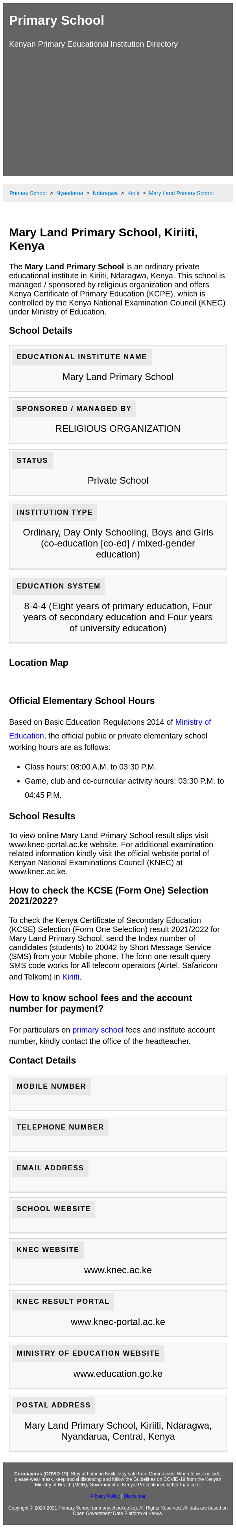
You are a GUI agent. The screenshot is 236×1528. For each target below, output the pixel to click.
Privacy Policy (105, 1496)
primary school (98, 1029)
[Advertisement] (118, 111)
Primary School (56, 20)
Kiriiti (70, 976)
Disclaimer (135, 1496)
